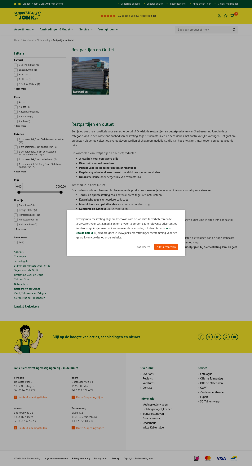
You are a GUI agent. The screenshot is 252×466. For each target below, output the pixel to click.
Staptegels (20, 256)
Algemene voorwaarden (56, 458)
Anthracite (26, 116)
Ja (21, 242)
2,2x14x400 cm (29, 65)
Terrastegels (21, 261)
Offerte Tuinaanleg (211, 378)
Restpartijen (80, 91)
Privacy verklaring (81, 458)
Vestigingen (106, 29)
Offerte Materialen (211, 383)
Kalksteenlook (28, 224)
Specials (19, 252)
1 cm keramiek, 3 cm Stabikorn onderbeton (41, 141)
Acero (24, 102)
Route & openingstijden (33, 397)
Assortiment (22, 29)
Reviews (148, 378)
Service (84, 29)
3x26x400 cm (28, 69)
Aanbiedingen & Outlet (55, 29)
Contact (147, 387)
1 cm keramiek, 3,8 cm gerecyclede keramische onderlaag (37, 153)
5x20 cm (25, 74)
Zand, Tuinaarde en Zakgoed (30, 293)
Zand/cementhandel (212, 392)
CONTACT (44, 3)
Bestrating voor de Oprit (28, 275)
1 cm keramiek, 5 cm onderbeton (38, 159)
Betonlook (27, 205)
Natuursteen (21, 284)
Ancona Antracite (29, 111)
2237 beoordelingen (146, 16)
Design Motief (28, 210)
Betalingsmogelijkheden (157, 409)
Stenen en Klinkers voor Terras (32, 265)
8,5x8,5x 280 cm (29, 84)
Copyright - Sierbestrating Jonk (138, 458)
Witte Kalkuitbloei (154, 427)
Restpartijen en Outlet (27, 288)
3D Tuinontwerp (209, 401)
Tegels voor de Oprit (26, 270)
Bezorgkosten (100, 458)
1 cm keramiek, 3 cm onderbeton (38, 146)
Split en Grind (22, 279)
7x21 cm (25, 79)
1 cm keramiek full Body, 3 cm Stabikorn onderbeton (40, 165)
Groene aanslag (152, 418)
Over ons (148, 374)
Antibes (24, 121)
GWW (203, 387)
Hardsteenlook (28, 219)
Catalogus (206, 374)
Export (204, 397)
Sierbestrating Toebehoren (29, 298)
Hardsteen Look (29, 214)
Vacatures (148, 383)
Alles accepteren (166, 247)
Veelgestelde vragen (155, 404)
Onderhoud (149, 423)
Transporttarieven (153, 413)
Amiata (24, 106)
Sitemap (115, 458)
